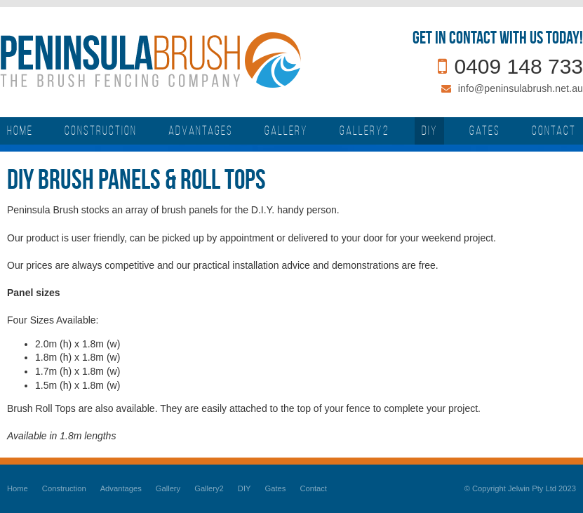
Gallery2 (209, 488)
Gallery (168, 488)
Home (17, 488)
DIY (244, 488)
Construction (64, 488)
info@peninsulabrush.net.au (520, 88)
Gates (275, 488)
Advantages (121, 488)
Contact (313, 488)
